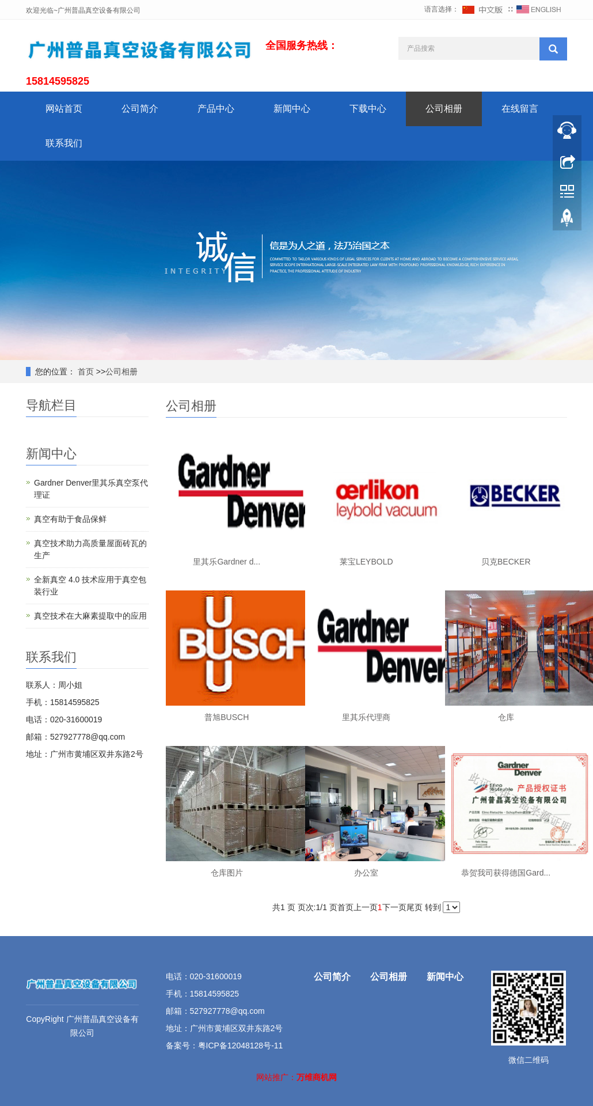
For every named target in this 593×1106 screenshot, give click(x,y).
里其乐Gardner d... (226, 561)
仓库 (506, 717)
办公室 (366, 872)
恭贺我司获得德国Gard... (505, 872)
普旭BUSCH (226, 717)
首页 (84, 371)
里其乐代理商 (366, 717)
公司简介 (139, 108)
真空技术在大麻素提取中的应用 (90, 615)
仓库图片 (227, 872)
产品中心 (215, 108)
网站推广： (276, 1077)
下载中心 (367, 108)
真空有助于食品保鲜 (70, 519)
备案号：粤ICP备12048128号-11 (224, 1045)
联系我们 (63, 143)
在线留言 (519, 108)
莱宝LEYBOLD (366, 561)
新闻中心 (291, 108)
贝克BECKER (506, 561)
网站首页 (63, 108)
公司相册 (443, 108)
